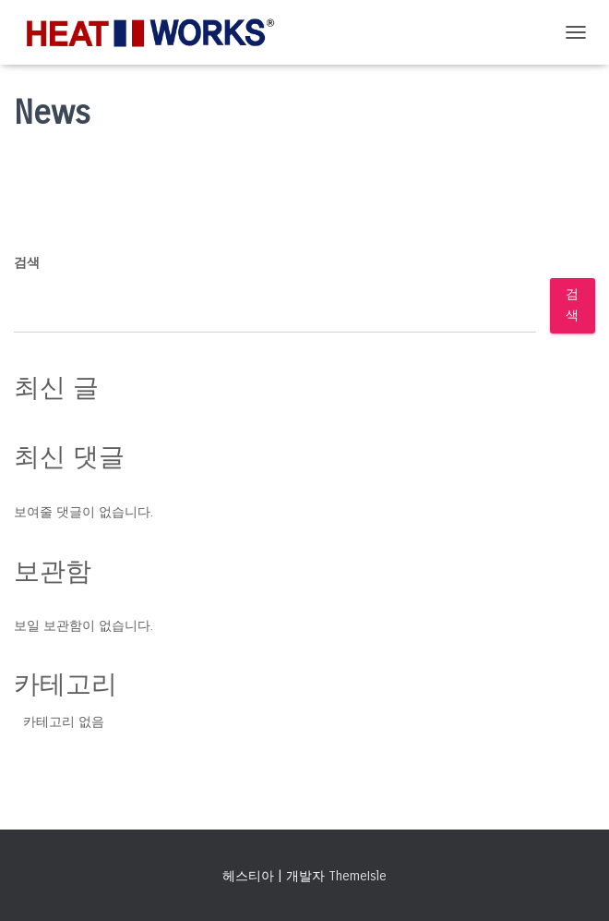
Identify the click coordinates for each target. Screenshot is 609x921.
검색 (27, 263)
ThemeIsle (357, 876)
